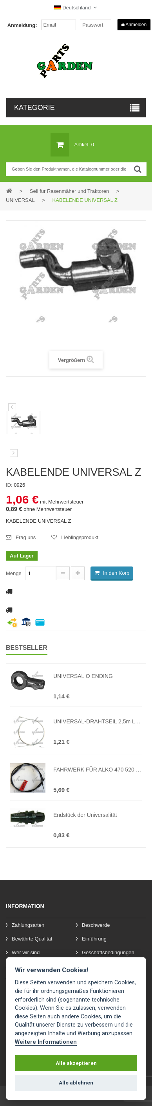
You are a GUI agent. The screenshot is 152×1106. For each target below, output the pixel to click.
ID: (9, 485)
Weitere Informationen (46, 1042)
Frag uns (26, 537)
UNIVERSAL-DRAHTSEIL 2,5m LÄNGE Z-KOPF (97, 721)
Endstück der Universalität (85, 815)
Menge (14, 573)
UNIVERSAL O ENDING (83, 676)
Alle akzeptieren (76, 1063)
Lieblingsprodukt (79, 537)
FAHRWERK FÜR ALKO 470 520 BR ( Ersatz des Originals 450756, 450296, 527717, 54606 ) (97, 769)
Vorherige (12, 407)
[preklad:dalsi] (14, 453)
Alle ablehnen (76, 1083)
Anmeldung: (22, 25)
